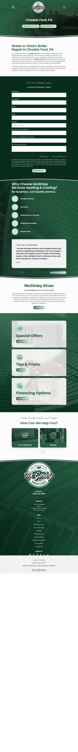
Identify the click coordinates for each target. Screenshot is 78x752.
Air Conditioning (39, 528)
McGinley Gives (39, 524)
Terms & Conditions (58, 157)
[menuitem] (25, 565)
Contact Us (39, 546)
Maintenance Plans (39, 540)
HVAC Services (39, 534)
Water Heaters (39, 537)
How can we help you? (19, 144)
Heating (39, 531)
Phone (14, 106)
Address (14, 122)
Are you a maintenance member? (23, 137)
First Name (15, 91)
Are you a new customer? (20, 129)
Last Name (15, 99)
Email (13, 114)
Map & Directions (39, 510)
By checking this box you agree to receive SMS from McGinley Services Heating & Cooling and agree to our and (40, 155)
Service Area (39, 543)
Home (39, 518)
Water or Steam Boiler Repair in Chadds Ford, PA (33, 48)
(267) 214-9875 (39, 494)
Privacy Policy (44, 157)
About (39, 521)
